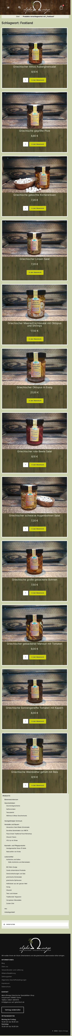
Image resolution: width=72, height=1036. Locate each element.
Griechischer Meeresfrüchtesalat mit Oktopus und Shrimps (34, 324)
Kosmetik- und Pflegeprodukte (14, 845)
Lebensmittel (8, 857)
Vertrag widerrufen (12, 1010)
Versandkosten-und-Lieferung (12, 970)
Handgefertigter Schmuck (13, 821)
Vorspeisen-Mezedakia (13, 900)
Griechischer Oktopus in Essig (34, 387)
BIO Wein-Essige (11, 867)
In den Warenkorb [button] (37, 80)
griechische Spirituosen (14, 880)
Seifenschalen (11, 809)
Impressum (6, 983)
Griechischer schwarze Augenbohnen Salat (34, 515)
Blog (3, 963)
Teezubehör (10, 812)
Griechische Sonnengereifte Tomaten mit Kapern (34, 707)
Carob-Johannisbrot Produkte (15, 870)
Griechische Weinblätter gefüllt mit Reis (34, 771)
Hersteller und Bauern (11, 824)
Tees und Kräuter (12, 893)
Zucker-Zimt (10, 903)
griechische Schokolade (14, 877)
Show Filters (9, 924)
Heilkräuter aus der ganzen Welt (16, 883)
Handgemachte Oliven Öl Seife (16, 848)
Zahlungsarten (7, 976)
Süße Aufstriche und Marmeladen (19, 862)
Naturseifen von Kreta (13, 851)
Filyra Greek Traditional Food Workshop (19, 834)
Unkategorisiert (9, 912)
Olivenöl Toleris (11, 837)
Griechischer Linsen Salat (35, 258)
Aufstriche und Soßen (13, 859)
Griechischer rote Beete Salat (34, 451)
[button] (8, 7)
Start (18, 16)
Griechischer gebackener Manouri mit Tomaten (34, 643)
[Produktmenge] (25, 80)
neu (5, 908)
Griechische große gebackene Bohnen (34, 579)
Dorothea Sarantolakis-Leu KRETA (17, 830)
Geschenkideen (9, 803)
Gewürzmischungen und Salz (15, 873)
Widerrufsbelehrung (9, 973)
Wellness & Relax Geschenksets (16, 815)
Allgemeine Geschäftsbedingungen (14, 980)
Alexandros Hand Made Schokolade (17, 827)
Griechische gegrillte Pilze (34, 130)
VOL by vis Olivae (12, 840)
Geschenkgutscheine (13, 806)
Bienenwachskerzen (11, 799)
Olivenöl (9, 890)
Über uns (5, 966)
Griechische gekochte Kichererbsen (34, 194)
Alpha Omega (63, 1031)
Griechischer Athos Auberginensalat (34, 66)
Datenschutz (6, 986)
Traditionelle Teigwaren (13, 897)
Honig (8, 887)
